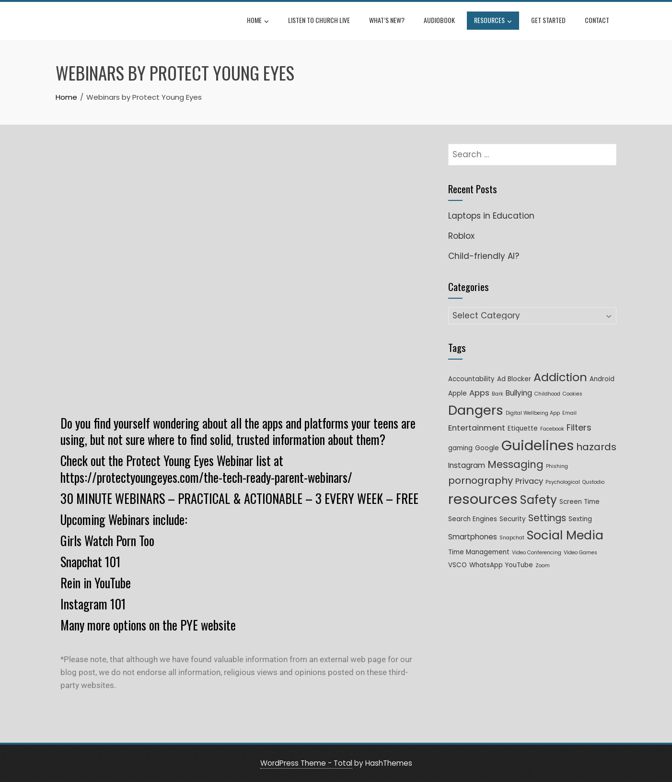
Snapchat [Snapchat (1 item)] (511, 537)
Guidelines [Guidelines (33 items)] (537, 445)
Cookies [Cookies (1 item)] (572, 393)
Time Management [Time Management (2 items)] (479, 552)
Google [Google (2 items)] (487, 448)
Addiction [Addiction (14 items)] (560, 377)
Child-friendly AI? (483, 256)
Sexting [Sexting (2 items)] (580, 519)
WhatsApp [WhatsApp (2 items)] (486, 565)
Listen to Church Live (319, 20)
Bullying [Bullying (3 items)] (519, 393)
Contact (597, 20)
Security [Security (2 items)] (512, 519)
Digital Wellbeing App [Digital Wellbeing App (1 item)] (533, 413)
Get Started (548, 20)
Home (258, 21)
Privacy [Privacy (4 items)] (529, 481)
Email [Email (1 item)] (569, 413)
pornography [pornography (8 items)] (480, 480)
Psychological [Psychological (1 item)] (562, 482)
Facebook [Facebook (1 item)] (552, 428)
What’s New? (387, 20)
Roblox (461, 236)
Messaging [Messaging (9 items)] (515, 464)
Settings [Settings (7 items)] (547, 518)
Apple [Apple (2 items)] (457, 393)
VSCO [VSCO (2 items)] (457, 565)
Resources (493, 21)
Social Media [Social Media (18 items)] (565, 535)
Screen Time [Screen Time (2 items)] (579, 501)
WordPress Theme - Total (306, 763)
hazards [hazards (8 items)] (596, 447)
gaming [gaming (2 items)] (460, 448)
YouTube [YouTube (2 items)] (519, 565)
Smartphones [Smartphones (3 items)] (472, 537)
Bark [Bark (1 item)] (497, 393)
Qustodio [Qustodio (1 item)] (593, 482)
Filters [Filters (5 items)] (579, 427)
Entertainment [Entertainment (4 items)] (476, 427)
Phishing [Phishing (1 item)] (557, 466)
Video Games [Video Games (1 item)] (580, 552)
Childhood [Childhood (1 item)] (547, 393)
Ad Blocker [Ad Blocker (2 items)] (514, 379)
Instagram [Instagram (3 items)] (466, 465)
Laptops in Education (491, 216)
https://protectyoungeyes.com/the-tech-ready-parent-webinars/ (206, 477)
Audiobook (439, 20)
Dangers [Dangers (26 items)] (475, 410)
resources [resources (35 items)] (483, 499)
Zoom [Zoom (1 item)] (542, 565)
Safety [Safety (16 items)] (538, 499)
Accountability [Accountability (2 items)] (471, 379)
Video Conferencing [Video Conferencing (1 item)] (536, 552)
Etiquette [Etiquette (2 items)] (523, 428)
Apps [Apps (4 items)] (479, 392)
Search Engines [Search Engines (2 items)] (472, 519)
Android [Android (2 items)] (602, 379)
